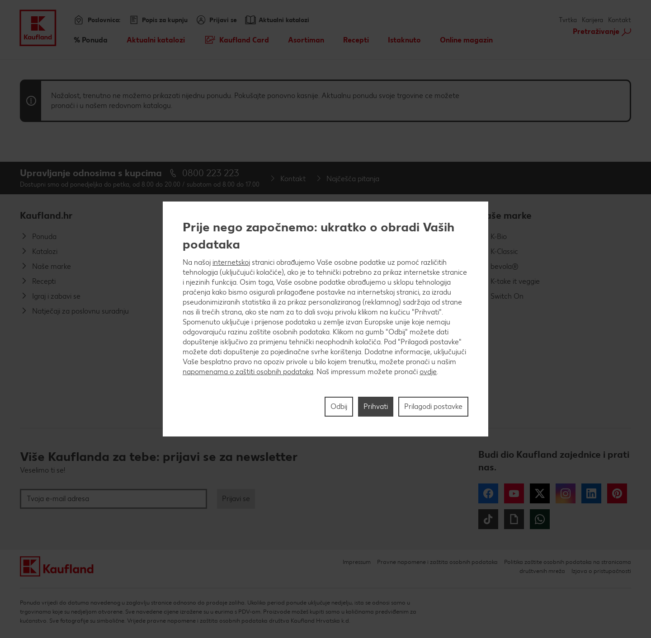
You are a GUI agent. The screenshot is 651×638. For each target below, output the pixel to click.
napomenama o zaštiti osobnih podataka (248, 371)
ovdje (428, 371)
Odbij (338, 406)
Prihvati (375, 406)
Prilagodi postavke (433, 406)
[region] (325, 319)
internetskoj (231, 262)
